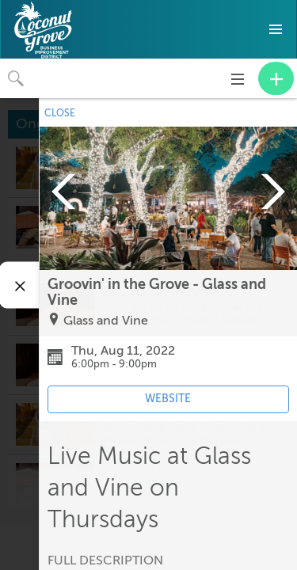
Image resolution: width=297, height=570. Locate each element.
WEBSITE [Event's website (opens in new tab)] (168, 399)
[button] (275, 29)
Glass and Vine (105, 321)
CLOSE (59, 113)
